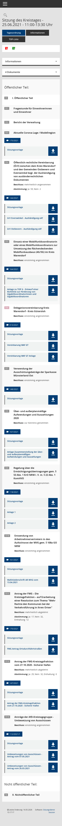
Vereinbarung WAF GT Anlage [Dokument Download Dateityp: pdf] (21, 356)
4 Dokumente (12, 72)
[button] (53, 151)
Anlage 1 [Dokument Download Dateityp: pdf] (11, 512)
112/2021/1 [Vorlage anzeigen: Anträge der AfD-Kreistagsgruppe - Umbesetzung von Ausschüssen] (15, 734)
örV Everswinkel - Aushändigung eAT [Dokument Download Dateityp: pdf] (25, 218)
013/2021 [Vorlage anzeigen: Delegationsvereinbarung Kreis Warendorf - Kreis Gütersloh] (14, 325)
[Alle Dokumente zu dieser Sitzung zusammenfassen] (6, 48)
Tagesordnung (14, 32)
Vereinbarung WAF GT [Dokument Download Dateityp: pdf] (17, 345)
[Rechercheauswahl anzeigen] (4, 15)
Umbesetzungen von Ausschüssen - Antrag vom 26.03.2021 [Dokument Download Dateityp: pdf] (24, 767)
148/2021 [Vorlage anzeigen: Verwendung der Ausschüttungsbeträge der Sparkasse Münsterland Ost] (14, 389)
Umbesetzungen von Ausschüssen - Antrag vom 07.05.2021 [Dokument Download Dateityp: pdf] (24, 755)
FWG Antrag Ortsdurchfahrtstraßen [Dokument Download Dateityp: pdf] (24, 649)
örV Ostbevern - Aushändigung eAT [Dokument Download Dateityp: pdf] (24, 229)
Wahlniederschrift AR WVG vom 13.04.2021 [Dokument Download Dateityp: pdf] (22, 581)
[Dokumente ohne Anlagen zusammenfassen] (13, 48)
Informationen (37, 32)
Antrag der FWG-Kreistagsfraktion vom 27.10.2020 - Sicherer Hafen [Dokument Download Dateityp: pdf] (23, 704)
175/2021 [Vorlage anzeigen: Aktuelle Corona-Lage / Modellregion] (14, 140)
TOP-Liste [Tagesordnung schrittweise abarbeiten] (13, 39)
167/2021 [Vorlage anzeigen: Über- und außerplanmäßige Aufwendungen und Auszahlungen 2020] (14, 431)
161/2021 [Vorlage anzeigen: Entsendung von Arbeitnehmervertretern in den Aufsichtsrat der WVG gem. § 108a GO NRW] (14, 559)
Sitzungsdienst (49, 811)
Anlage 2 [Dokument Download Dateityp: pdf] (11, 523)
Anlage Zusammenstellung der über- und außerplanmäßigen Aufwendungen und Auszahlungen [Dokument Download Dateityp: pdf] (25, 454)
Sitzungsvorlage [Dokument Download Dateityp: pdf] (15, 150)
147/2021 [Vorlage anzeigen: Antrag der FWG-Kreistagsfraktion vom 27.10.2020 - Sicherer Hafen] (14, 683)
